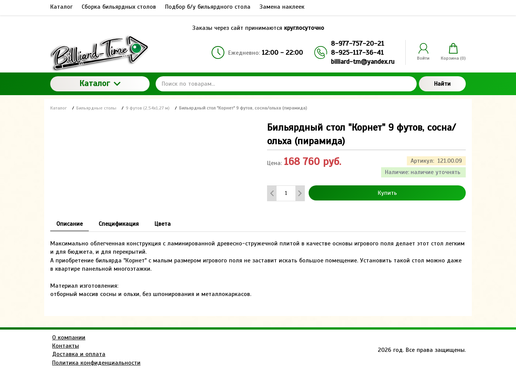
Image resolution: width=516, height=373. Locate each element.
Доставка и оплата (78, 354)
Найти (442, 84)
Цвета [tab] (162, 224)
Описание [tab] (69, 224)
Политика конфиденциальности (96, 363)
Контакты (65, 346)
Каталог (100, 83)
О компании (68, 337)
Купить (387, 193)
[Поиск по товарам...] (286, 83)
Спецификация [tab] (119, 224)
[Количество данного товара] (286, 193)
